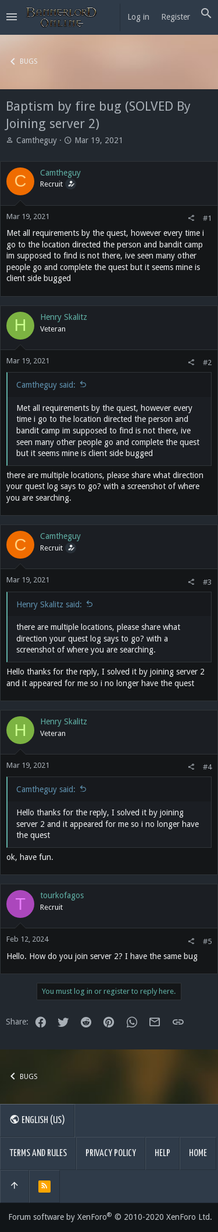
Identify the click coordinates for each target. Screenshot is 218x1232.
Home (198, 1153)
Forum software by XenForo (110, 1217)
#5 (207, 941)
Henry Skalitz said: (49, 604)
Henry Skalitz (63, 317)
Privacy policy (110, 1153)
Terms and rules (38, 1153)
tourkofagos (62, 895)
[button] (11, 17)
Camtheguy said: (46, 384)
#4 (207, 767)
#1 (207, 218)
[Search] (206, 14)
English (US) (37, 1119)
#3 (207, 582)
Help (162, 1153)
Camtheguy (36, 140)
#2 (207, 362)
